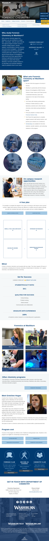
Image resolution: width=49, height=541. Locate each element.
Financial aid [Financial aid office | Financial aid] (36, 438)
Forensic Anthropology (22, 24)
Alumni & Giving (43, 1)
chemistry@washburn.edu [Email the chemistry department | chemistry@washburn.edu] (35, 491)
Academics (8, 21)
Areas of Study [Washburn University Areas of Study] (44, 13)
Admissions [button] (23, 2)
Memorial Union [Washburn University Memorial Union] (22, 513)
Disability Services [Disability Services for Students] (23, 516)
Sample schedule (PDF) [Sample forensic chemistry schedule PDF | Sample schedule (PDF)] (12, 213)
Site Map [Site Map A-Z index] (33, 516)
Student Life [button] (28, 2)
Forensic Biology (36, 24)
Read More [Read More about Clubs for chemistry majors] (41, 469)
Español (45, 2)
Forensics (23, 21)
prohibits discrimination (12, 528)
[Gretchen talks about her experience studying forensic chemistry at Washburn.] (36, 404)
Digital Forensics (5, 24)
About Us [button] (14, 2)
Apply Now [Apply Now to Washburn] (44, 23)
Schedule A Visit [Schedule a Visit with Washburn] (44, 15)
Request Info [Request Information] (45, 20)
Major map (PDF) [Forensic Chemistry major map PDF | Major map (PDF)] (36, 213)
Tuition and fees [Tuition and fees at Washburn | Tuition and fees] (13, 438)
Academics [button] (19, 2)
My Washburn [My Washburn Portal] (35, 513)
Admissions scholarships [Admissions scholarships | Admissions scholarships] (13, 442)
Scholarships (29, 123)
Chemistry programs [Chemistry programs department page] (35, 387)
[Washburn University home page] (6, 3)
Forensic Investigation (7, 26)
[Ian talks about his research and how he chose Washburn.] (13, 187)
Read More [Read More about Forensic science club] (11, 472)
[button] (47, 2)
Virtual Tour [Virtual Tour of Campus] (43, 18)
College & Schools (15, 21)
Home (2, 21)
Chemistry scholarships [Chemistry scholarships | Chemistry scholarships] (36, 442)
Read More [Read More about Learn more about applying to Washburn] (26, 470)
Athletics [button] (33, 2)
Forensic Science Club (22, 26)
